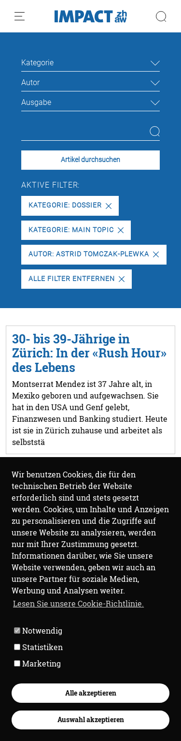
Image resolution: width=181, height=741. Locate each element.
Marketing (37, 663)
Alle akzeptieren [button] (90, 692)
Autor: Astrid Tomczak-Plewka (93, 254)
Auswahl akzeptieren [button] (90, 719)
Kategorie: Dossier (69, 205)
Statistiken (38, 647)
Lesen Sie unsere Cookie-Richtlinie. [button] (78, 603)
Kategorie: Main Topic (75, 230)
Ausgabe (36, 102)
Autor (30, 82)
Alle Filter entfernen (76, 279)
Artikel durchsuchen (90, 160)
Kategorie (37, 62)
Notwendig (38, 630)
